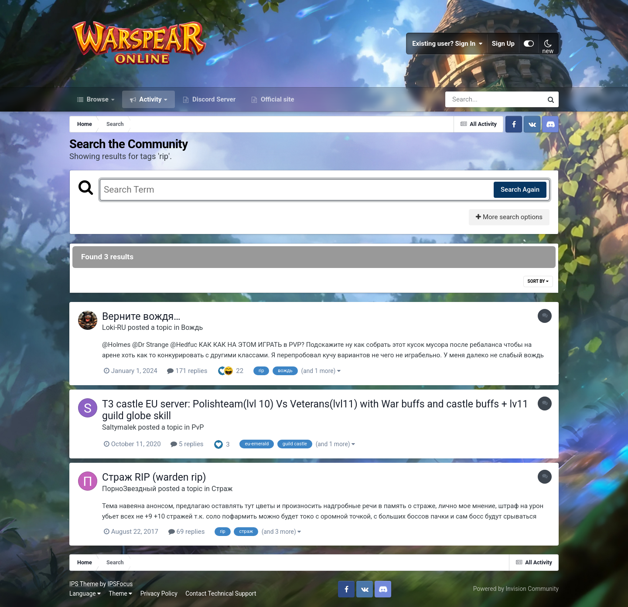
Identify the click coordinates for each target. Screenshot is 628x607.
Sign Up (503, 43)
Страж (222, 489)
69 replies (186, 532)
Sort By (538, 281)
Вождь (192, 327)
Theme (120, 593)
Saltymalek (119, 427)
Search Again (520, 189)
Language (85, 593)
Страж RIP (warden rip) (154, 477)
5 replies (187, 444)
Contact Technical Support (220, 593)
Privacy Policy (158, 593)
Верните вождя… (141, 316)
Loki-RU (114, 327)
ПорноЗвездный (129, 489)
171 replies (187, 371)
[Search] (469, 99)
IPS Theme (83, 583)
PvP (197, 427)
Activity (151, 99)
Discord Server (213, 99)
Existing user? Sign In (447, 43)
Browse (97, 99)
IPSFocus (120, 583)
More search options (509, 217)
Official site (276, 99)
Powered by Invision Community (516, 588)
